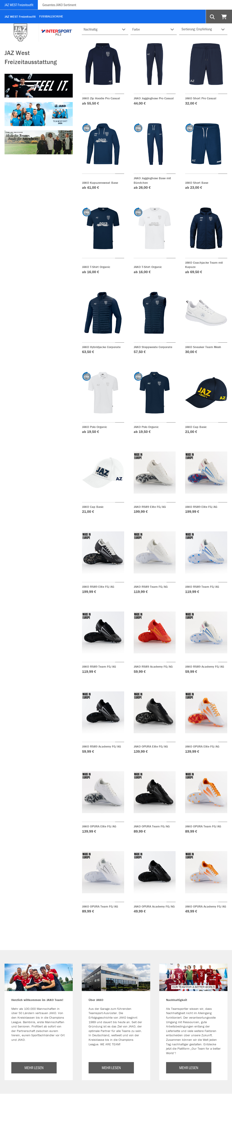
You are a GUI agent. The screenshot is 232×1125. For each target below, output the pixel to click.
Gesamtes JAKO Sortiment (59, 4)
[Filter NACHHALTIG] (105, 29)
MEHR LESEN (34, 1067)
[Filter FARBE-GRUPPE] (153, 29)
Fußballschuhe (51, 16)
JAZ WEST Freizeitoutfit (19, 4)
